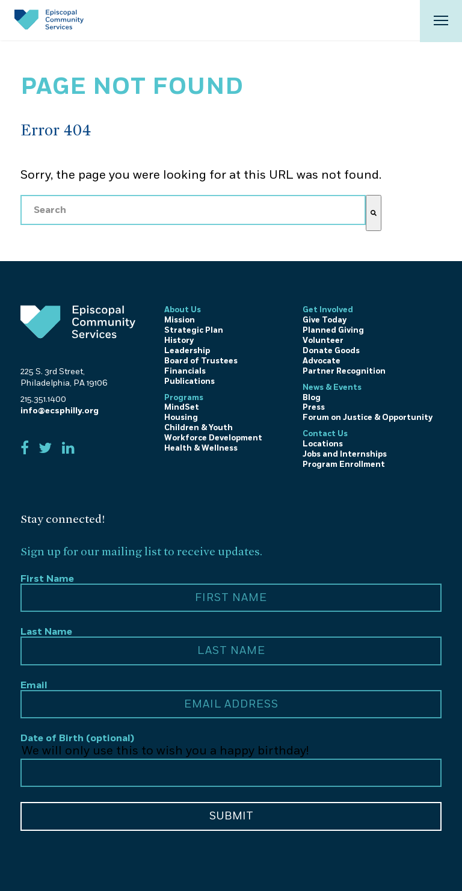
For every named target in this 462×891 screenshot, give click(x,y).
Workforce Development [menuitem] (213, 438)
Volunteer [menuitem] (323, 340)
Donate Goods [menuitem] (331, 351)
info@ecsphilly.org (59, 410)
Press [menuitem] (314, 407)
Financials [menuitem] (185, 371)
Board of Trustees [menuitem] (201, 361)
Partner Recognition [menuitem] (344, 371)
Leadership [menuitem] (187, 351)
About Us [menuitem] (182, 310)
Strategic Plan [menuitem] (193, 330)
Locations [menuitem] (323, 444)
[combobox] (193, 210)
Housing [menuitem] (181, 417)
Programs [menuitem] (183, 397)
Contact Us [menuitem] (325, 434)
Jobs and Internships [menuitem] (345, 454)
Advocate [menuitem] (321, 361)
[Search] (373, 213)
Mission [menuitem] (179, 320)
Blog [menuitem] (312, 397)
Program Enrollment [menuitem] (344, 464)
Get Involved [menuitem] (328, 310)
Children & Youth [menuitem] (198, 428)
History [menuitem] (179, 340)
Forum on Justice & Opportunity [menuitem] (368, 417)
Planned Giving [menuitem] (333, 330)
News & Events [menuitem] (332, 387)
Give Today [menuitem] (324, 320)
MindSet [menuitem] (181, 407)
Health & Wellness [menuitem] (201, 448)
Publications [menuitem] (189, 381)
